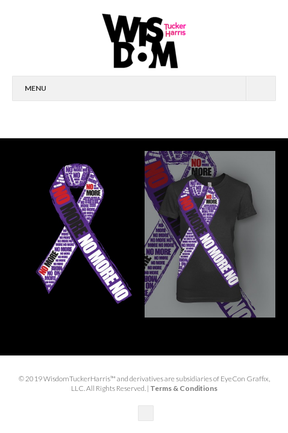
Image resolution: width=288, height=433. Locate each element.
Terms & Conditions (184, 388)
